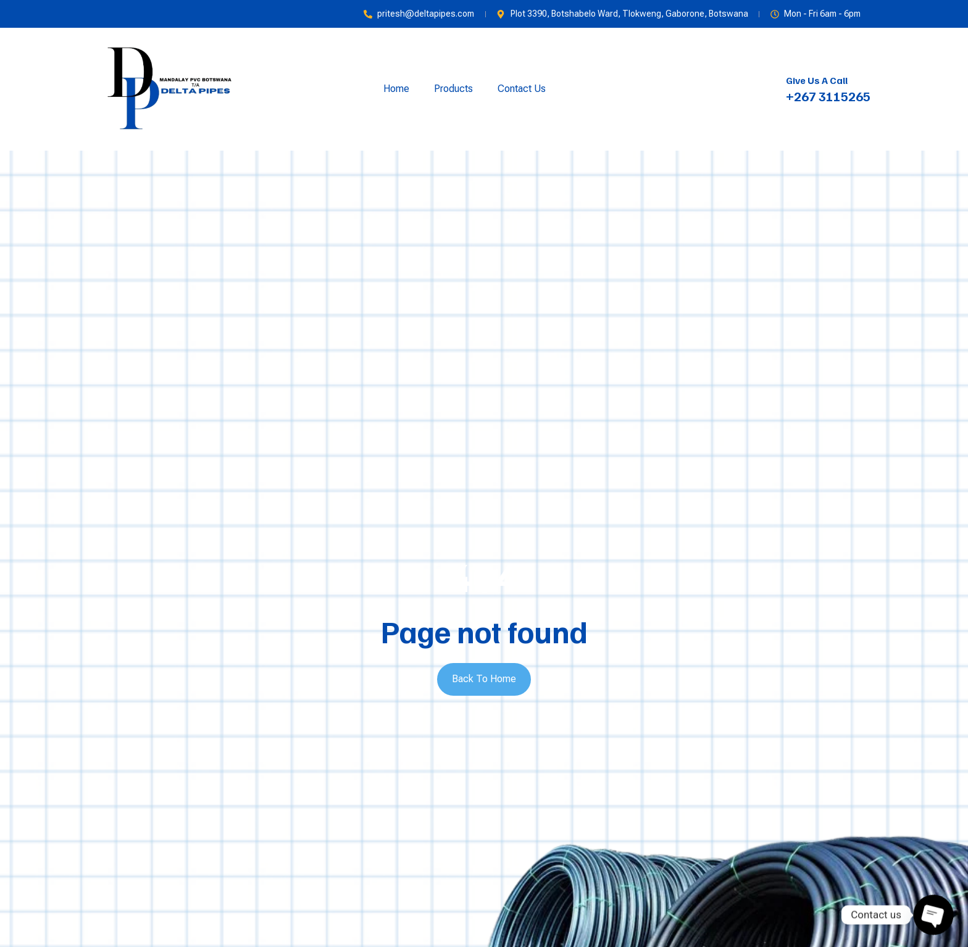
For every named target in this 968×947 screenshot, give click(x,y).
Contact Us (522, 88)
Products (453, 88)
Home (396, 88)
